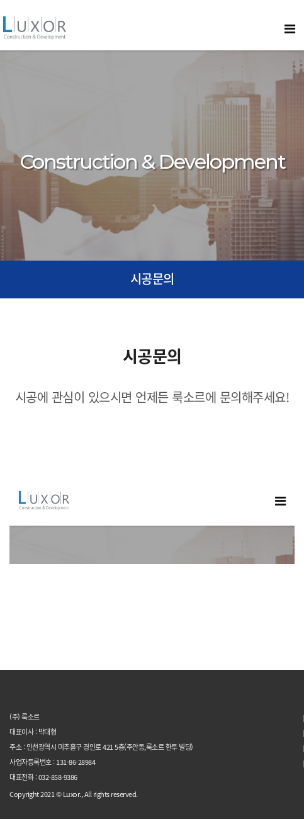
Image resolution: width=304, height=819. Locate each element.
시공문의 (152, 278)
